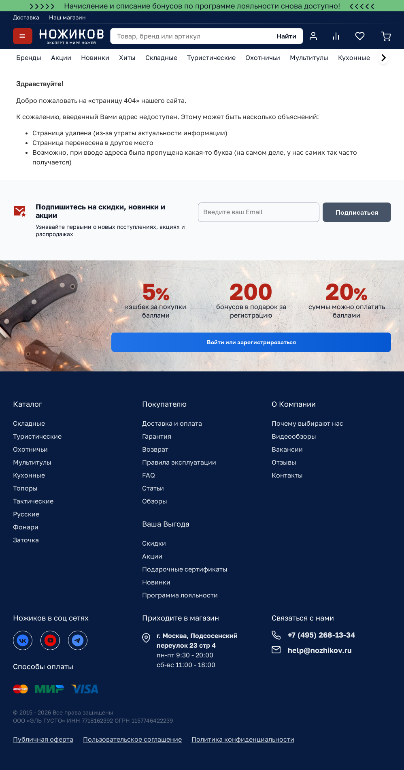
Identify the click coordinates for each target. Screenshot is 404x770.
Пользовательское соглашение (132, 739)
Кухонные (29, 475)
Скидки (154, 543)
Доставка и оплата (172, 423)
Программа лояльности (180, 595)
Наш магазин (67, 17)
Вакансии (287, 449)
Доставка (26, 17)
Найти (286, 36)
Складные (29, 423)
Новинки (156, 582)
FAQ (148, 475)
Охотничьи (30, 449)
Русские (26, 514)
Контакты (287, 475)
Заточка (26, 540)
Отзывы (284, 462)
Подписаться (357, 212)
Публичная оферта (43, 739)
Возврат (155, 449)
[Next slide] (383, 58)
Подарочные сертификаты (185, 569)
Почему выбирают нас (307, 423)
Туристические (37, 436)
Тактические (33, 501)
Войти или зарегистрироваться (251, 342)
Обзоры (154, 501)
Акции (152, 556)
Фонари (25, 527)
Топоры (25, 488)
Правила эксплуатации (179, 462)
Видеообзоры (294, 436)
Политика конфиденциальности (242, 739)
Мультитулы (32, 462)
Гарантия (156, 436)
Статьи (153, 488)
